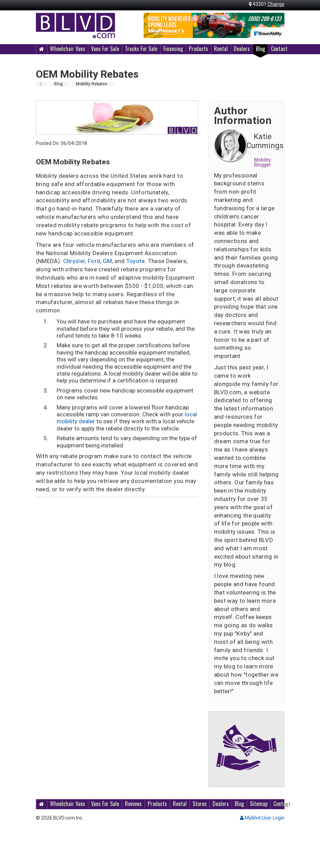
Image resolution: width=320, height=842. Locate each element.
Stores (200, 804)
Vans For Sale (105, 49)
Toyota (135, 261)
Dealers (242, 49)
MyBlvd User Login (262, 818)
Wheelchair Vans (67, 49)
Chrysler (74, 261)
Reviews (133, 804)
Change (276, 4)
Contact (279, 49)
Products (198, 49)
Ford (94, 261)
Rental (221, 49)
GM (107, 261)
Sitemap (259, 804)
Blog (260, 49)
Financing (173, 49)
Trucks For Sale (141, 49)
